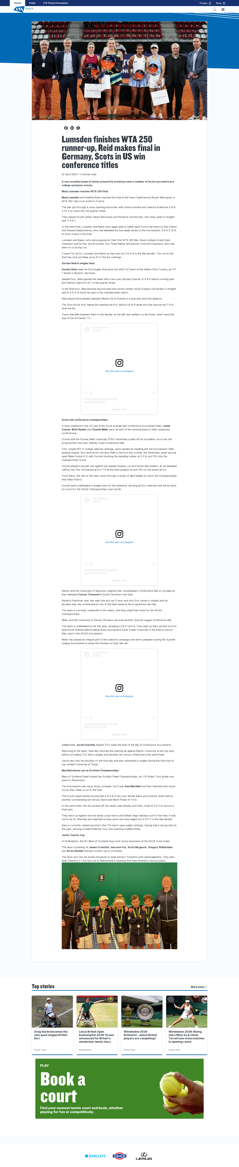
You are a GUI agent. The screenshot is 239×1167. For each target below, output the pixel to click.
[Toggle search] (214, 9)
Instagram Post (119, 409)
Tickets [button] (205, 3)
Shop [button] (220, 3)
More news (199, 986)
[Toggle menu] (223, 9)
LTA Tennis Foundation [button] (55, 3)
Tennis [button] (17, 3)
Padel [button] (32, 3)
